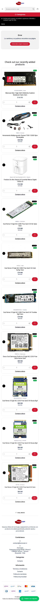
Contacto (20, 561)
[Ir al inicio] (20, 512)
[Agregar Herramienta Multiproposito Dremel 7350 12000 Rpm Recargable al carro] (30, 141)
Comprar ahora (20, 106)
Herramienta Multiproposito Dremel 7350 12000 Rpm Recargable (20, 134)
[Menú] (2, 9)
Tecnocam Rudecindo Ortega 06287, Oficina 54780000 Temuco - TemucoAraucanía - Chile (20, 549)
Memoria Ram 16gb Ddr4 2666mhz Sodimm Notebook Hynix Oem (20, 94)
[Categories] (20, 14)
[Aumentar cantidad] (29, 102)
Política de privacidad (20, 577)
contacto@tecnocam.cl (20, 542)
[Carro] (37, 9)
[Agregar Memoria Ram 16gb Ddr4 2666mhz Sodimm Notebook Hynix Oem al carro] (35, 102)
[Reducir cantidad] (3, 102)
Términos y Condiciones (20, 569)
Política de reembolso (20, 574)
